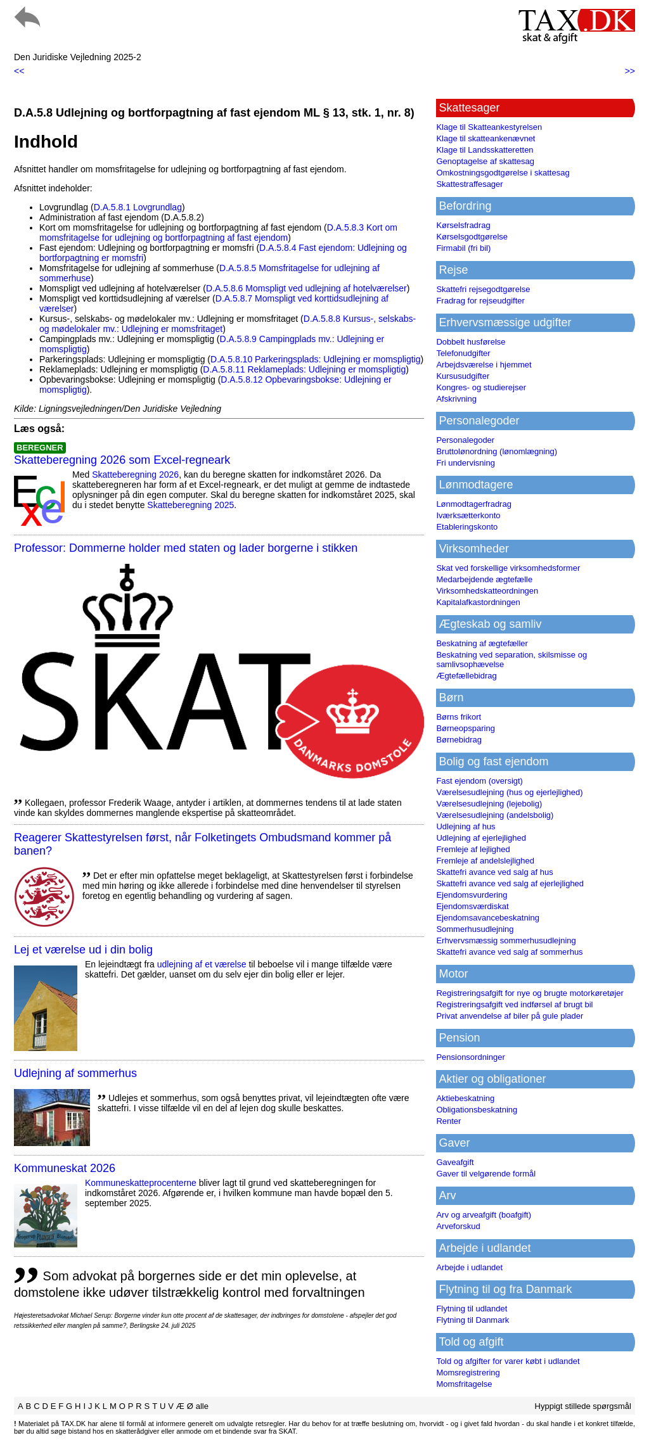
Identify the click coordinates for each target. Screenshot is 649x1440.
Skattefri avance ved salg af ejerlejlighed (510, 883)
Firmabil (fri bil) (463, 248)
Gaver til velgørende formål (486, 1173)
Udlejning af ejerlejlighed (481, 838)
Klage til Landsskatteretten (484, 150)
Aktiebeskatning (465, 1098)
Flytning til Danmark (472, 1320)
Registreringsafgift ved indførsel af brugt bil (514, 1004)
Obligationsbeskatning (476, 1109)
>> (630, 71)
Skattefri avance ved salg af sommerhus (509, 952)
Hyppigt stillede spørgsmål (583, 1406)
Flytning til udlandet (471, 1308)
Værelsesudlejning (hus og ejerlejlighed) (509, 792)
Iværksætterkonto (468, 515)
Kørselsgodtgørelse (472, 236)
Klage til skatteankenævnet (485, 138)
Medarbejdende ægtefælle (484, 579)
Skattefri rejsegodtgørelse (483, 289)
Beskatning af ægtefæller (482, 643)
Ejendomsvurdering (471, 895)
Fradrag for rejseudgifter (480, 300)
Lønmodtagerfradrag (473, 504)
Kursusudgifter (462, 376)
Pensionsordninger (470, 1057)
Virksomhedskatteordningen (487, 591)
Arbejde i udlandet (469, 1267)
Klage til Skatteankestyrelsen (489, 127)
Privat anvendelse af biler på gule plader (509, 1016)
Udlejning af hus (465, 826)
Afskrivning (456, 399)
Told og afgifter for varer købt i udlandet (507, 1361)
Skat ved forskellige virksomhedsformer (508, 568)
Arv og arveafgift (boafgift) (483, 1215)
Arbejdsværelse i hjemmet (483, 364)
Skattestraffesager (469, 184)
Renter (448, 1121)
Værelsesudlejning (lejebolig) (489, 803)
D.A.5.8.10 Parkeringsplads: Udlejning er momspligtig (315, 359)
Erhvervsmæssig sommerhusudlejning (505, 940)
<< (19, 71)
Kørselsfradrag (463, 225)
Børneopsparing (465, 728)
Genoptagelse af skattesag (485, 161)
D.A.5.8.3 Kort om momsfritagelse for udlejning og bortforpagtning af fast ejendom (218, 232)
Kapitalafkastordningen (478, 602)
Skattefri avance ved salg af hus (494, 872)
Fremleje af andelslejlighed (485, 860)
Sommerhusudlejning (474, 929)
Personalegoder (465, 440)
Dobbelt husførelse (470, 342)
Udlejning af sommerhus (75, 1073)
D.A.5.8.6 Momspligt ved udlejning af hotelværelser (306, 288)
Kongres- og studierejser (481, 387)
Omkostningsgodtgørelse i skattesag (502, 172)
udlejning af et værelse (202, 964)
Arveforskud (458, 1226)
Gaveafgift (454, 1162)
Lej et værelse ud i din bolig (83, 949)
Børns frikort (458, 717)
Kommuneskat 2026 (64, 1168)
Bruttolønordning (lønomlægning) (496, 451)
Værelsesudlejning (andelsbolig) (494, 815)
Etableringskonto (467, 527)
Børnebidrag (459, 739)
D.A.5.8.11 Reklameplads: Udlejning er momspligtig (304, 369)
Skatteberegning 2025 (190, 505)
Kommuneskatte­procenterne (140, 1183)
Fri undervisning (465, 463)
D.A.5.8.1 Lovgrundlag (138, 207)
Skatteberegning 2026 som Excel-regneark (122, 460)
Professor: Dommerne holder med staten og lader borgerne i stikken (185, 548)
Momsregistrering (467, 1372)
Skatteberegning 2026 (135, 474)
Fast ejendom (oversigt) (479, 781)
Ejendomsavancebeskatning (487, 917)
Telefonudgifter (463, 353)
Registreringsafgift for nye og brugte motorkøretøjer (530, 993)
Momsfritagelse (464, 1384)
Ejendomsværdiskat (472, 906)
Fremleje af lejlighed (473, 849)
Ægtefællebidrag (466, 675)
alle (202, 1406)
